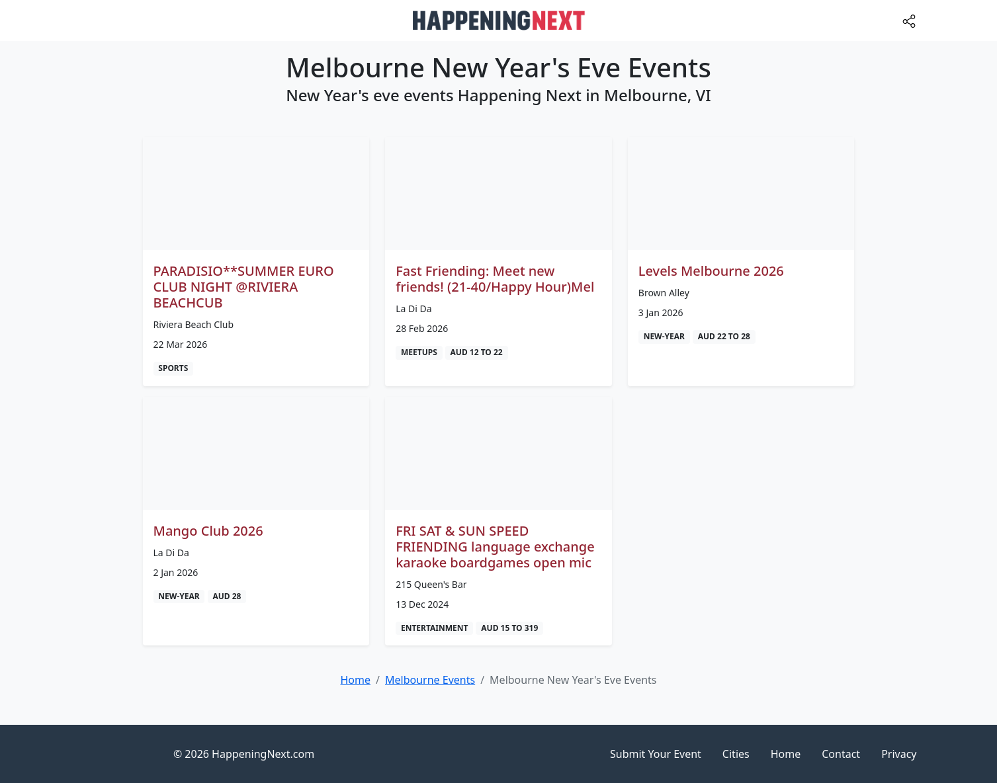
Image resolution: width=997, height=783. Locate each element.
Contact (841, 754)
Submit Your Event (655, 754)
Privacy (898, 754)
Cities (736, 754)
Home (786, 754)
